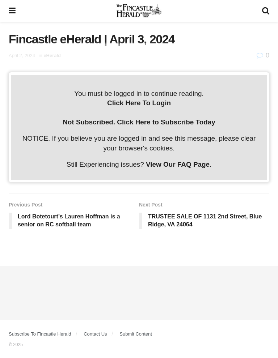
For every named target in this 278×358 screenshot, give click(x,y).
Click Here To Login (139, 103)
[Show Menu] (12, 11)
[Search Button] (265, 11)
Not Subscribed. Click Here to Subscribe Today (139, 122)
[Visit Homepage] (138, 11)
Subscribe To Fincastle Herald (40, 334)
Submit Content (135, 334)
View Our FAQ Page (178, 164)
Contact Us (95, 334)
